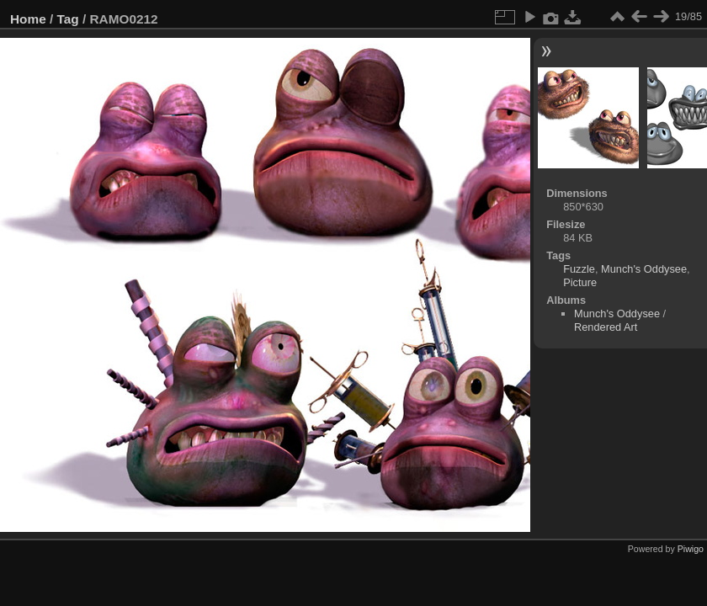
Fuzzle (579, 269)
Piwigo (691, 549)
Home (28, 19)
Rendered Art (605, 327)
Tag (68, 19)
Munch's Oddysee (644, 269)
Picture (580, 282)
